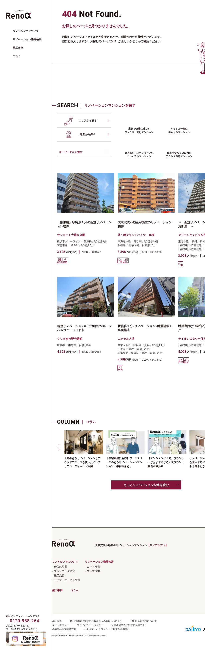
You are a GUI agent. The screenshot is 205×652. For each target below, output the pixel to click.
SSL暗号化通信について (144, 621)
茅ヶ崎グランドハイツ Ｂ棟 (136, 235)
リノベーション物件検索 (27, 39)
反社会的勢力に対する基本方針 (128, 625)
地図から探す (87, 134)
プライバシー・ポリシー (90, 625)
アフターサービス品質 (67, 579)
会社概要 (57, 621)
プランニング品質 (64, 571)
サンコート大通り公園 (71, 235)
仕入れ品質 (60, 566)
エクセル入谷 (126, 338)
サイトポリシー (60, 625)
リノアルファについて (26, 30)
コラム (17, 56)
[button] (59, 447)
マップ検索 (93, 571)
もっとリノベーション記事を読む (146, 485)
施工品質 (59, 575)
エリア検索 (93, 566)
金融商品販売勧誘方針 (64, 629)
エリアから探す (88, 120)
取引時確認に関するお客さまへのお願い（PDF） (96, 621)
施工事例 (18, 47)
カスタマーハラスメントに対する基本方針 (107, 629)
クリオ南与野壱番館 (69, 338)
